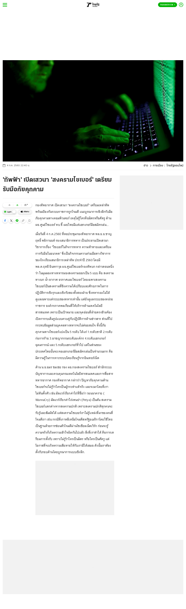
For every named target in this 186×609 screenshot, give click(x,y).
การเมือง (158, 165)
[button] (5, 220)
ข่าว (146, 165)
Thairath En (167, 5)
